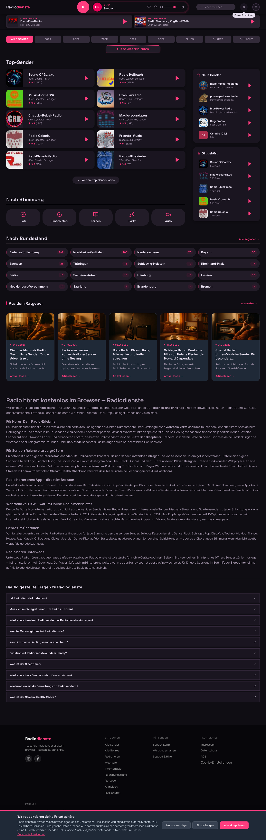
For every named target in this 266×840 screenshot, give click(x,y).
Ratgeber (111, 785)
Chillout (246, 39)
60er (76, 39)
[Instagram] (28, 763)
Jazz (19, 543)
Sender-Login (161, 749)
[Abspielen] (125, 21)
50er (48, 39)
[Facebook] (37, 763)
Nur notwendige (176, 825)
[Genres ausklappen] (133, 49)
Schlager (197, 538)
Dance (178, 538)
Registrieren (112, 797)
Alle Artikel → (249, 308)
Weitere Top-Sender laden (96, 180)
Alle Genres (19, 39)
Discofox (217, 538)
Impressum (207, 749)
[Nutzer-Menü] (256, 7)
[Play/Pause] (83, 7)
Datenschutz (209, 755)
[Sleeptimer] (182, 7)
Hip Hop (241, 538)
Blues (189, 39)
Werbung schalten (164, 755)
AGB (203, 761)
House (10, 543)
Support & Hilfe (162, 761)
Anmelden (111, 791)
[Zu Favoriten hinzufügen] (149, 7)
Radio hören (216, 412)
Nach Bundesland (116, 779)
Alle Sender (112, 749)
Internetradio (113, 773)
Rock (187, 538)
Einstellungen (205, 825)
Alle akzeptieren (234, 825)
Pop (207, 538)
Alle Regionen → (249, 240)
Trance (252, 538)
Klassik (28, 543)
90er (161, 39)
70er (104, 39)
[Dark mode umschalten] (244, 7)
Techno (229, 538)
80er (133, 39)
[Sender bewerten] (155, 7)
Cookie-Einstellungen (216, 767)
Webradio (111, 767)
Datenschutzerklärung (31, 834)
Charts (218, 39)
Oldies (55, 543)
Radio (18, 7)
